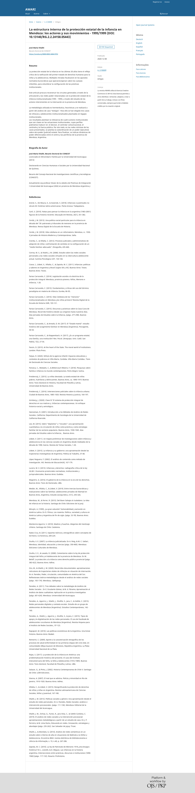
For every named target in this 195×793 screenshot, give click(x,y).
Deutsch (139, 39)
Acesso (167, 2)
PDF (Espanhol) (107, 47)
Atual (27, 13)
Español (139, 47)
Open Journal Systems (145, 25)
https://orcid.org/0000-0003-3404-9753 (43, 54)
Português (140, 54)
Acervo (36, 13)
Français (139, 50)
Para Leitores (141, 69)
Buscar (164, 13)
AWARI (30, 9)
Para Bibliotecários (143, 77)
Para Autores (141, 73)
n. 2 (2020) (48, 22)
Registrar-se (157, 2)
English (139, 43)
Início (31, 22)
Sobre (46, 13)
